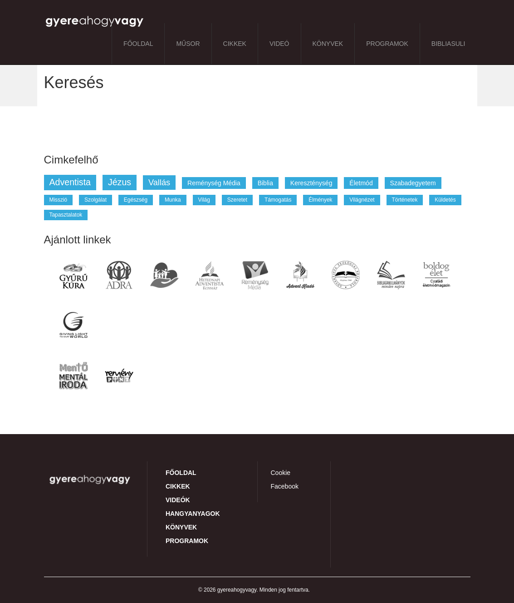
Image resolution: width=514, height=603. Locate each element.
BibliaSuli (448, 43)
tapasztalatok (66, 215)
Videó (279, 43)
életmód (360, 183)
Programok (387, 43)
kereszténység (311, 183)
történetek (405, 200)
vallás (159, 182)
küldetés (445, 200)
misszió (58, 200)
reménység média (213, 183)
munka (173, 200)
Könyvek (328, 43)
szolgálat (95, 200)
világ (204, 200)
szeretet (237, 200)
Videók (178, 500)
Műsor (188, 43)
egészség (135, 200)
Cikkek (234, 43)
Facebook (285, 486)
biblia (265, 183)
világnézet (361, 200)
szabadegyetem (413, 183)
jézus (119, 182)
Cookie (281, 472)
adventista (70, 182)
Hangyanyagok (193, 513)
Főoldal (138, 43)
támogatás (277, 200)
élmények (320, 200)
